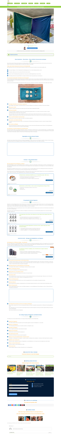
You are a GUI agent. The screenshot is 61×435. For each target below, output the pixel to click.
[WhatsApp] (17, 405)
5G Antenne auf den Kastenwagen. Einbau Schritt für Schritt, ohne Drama (30, 373)
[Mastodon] (14, 405)
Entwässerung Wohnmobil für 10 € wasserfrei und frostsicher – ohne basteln (39, 373)
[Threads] (21, 405)
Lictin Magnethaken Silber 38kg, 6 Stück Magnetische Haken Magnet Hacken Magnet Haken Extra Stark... (35, 215)
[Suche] (8, 356)
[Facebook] (9, 405)
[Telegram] (19, 405)
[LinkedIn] (15, 405)
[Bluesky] (10, 405)
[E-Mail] (24, 405)
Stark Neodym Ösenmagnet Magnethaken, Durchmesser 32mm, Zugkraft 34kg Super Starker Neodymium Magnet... (34, 226)
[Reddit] (12, 405)
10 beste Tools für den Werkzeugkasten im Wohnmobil (20, 373)
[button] (8, 5)
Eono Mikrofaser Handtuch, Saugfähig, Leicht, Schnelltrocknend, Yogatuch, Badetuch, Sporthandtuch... (33, 249)
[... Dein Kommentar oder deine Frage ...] (32, 429)
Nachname (11, 386)
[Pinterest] (22, 405)
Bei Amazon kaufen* (49, 180)
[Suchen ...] (30, 356)
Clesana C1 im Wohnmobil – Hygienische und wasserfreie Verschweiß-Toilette (49, 373)
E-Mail (10, 389)
